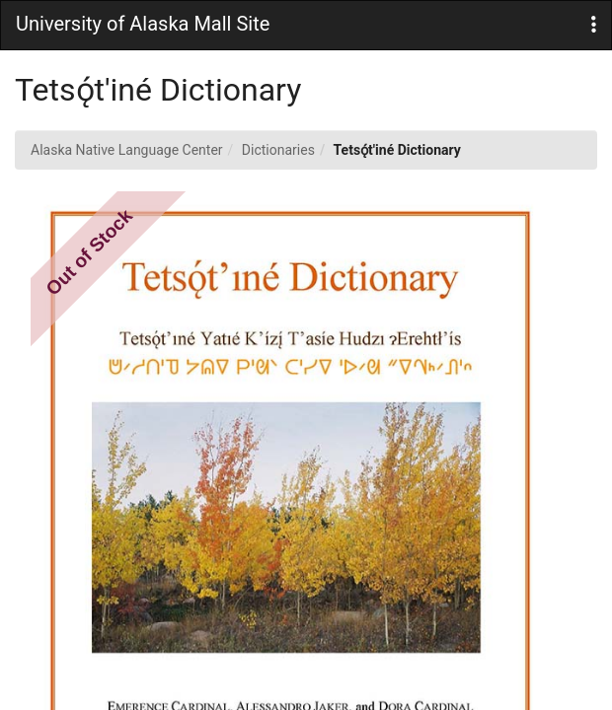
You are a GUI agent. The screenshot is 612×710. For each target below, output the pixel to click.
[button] (593, 25)
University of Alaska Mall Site (142, 24)
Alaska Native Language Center (127, 150)
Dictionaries (278, 150)
